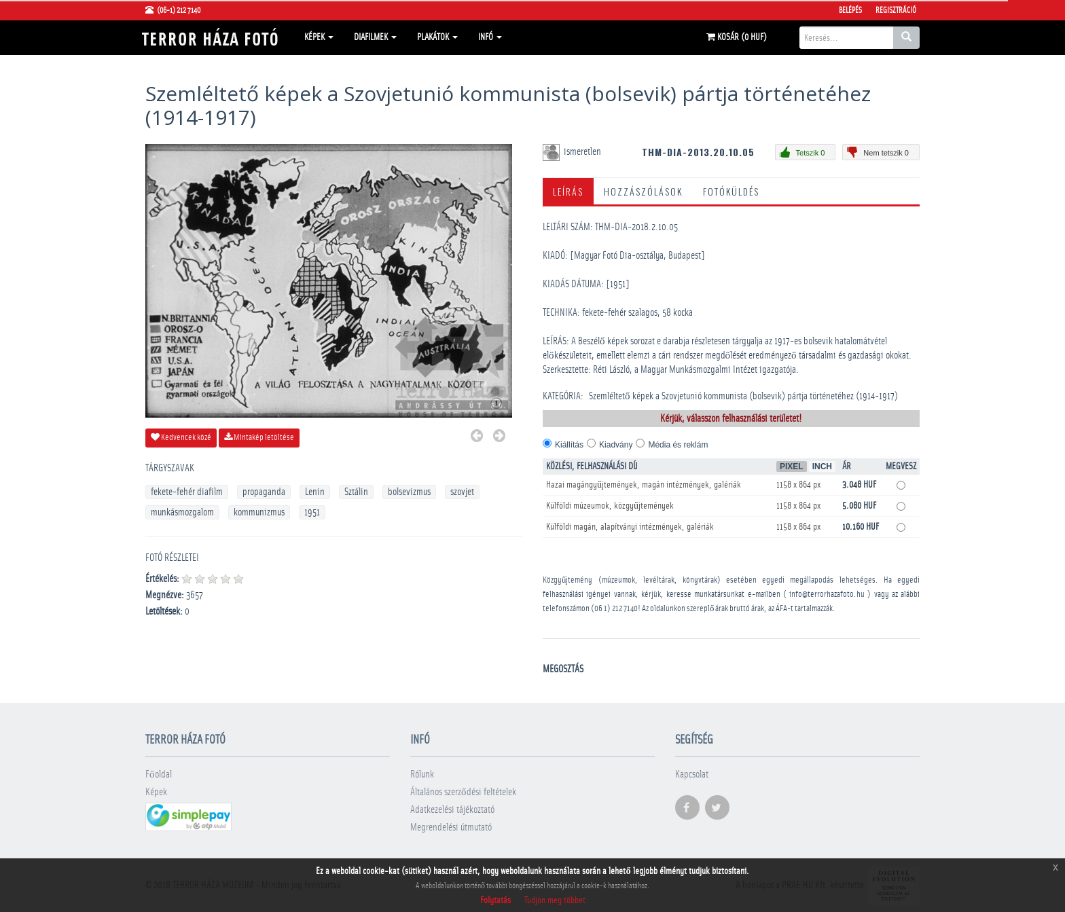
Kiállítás (569, 445)
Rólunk (422, 774)
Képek (318, 37)
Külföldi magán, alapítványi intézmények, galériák (630, 527)
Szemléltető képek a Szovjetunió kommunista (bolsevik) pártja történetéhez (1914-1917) (743, 396)
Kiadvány (615, 445)
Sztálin (356, 492)
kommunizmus (259, 512)
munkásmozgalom (182, 512)
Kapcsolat (691, 774)
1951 (312, 512)
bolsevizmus (409, 492)
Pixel (792, 466)
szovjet (462, 492)
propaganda (263, 492)
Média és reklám (678, 445)
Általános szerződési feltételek (463, 792)
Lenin (315, 492)
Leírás (568, 191)
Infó (490, 37)
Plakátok (437, 37)
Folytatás (495, 900)
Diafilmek (375, 37)
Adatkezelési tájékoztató (452, 810)
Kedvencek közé (181, 437)
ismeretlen (583, 152)
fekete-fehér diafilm (187, 492)
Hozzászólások (643, 191)
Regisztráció (896, 10)
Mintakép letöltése (259, 437)
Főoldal (158, 774)
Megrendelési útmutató (451, 827)
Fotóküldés (731, 191)
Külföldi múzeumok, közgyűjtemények (610, 506)
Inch (822, 466)
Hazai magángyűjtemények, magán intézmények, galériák (643, 485)
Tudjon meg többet (554, 900)
